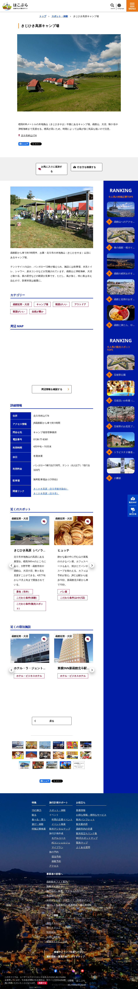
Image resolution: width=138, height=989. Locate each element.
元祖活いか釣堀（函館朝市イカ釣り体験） (124, 400)
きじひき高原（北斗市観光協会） (50, 488)
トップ (42, 16)
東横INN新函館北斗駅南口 (75, 668)
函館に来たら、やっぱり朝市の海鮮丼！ (124, 325)
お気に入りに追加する (50, 169)
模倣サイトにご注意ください (69, 951)
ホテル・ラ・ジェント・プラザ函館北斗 (40, 668)
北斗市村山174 (29, 135)
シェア (24, 143)
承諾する (42, 983)
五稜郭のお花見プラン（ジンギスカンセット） (124, 426)
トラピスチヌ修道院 (124, 452)
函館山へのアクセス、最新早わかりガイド (124, 221)
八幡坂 (117, 478)
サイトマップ (78, 956)
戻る (44, 721)
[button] (11, 565)
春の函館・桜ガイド (124, 247)
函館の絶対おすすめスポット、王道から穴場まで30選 (124, 273)
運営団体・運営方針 (56, 956)
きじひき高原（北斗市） (46, 493)
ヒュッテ (63, 550)
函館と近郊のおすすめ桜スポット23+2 (124, 299)
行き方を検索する (84, 167)
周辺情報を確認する (55, 389)
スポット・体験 (60, 16)
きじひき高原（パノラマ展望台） (36, 550)
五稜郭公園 (120, 374)
